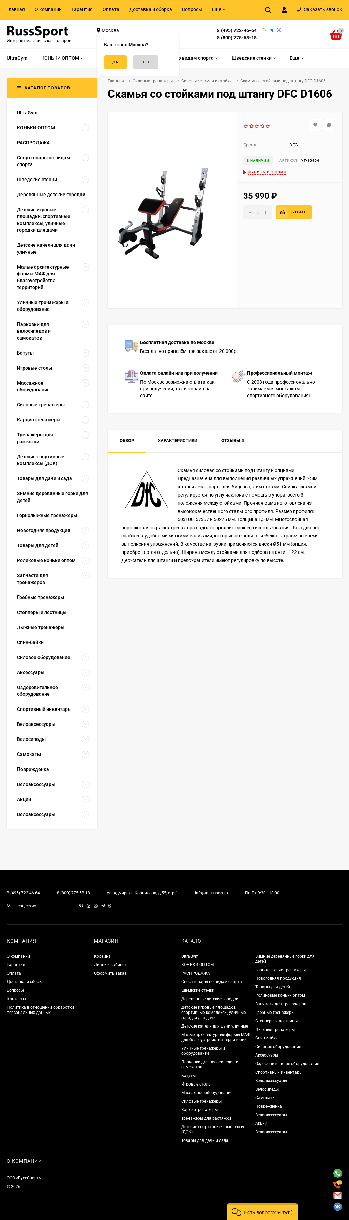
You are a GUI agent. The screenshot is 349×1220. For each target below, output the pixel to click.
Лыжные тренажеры (275, 1029)
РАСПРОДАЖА (195, 973)
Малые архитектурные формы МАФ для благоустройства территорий (215, 1037)
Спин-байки (266, 1038)
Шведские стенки (197, 990)
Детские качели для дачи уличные (214, 1026)
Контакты (16, 998)
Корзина (102, 956)
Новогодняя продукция (278, 978)
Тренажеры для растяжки (206, 1118)
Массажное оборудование (206, 1092)
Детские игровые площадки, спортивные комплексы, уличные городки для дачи (213, 1012)
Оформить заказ (110, 973)
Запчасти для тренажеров (280, 1004)
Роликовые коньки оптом (280, 995)
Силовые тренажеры (201, 1101)
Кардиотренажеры (199, 1109)
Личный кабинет (110, 964)
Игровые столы (196, 1084)
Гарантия (82, 9)
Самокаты (265, 1097)
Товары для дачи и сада (204, 1140)
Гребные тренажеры (274, 1012)
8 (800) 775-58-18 (237, 37)
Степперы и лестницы (276, 1021)
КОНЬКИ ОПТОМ (197, 964)
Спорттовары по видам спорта (211, 981)
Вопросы (192, 9)
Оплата (111, 9)
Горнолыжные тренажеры (280, 969)
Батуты (188, 1075)
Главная (15, 9)
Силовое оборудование (278, 1046)
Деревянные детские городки (209, 998)
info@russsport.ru (211, 893)
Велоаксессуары (271, 1080)
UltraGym (190, 956)
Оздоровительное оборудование (287, 1063)
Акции (261, 1123)
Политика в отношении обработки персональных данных (40, 1010)
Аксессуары (266, 1055)
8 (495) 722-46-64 (237, 30)
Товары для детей (272, 987)
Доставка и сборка (150, 9)
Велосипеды (267, 1089)
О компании (48, 9)
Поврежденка (268, 1106)
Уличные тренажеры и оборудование (203, 1051)
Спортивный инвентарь (278, 1072)
